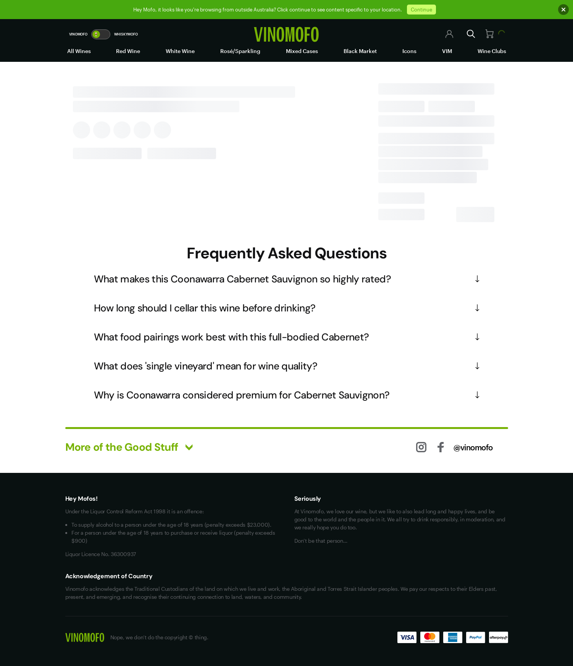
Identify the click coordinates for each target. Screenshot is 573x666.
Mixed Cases (302, 51)
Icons (409, 51)
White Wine (180, 51)
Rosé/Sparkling (240, 51)
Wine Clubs (492, 51)
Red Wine (128, 51)
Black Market (360, 51)
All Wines (79, 51)
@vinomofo (473, 447)
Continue (421, 9)
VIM (447, 51)
